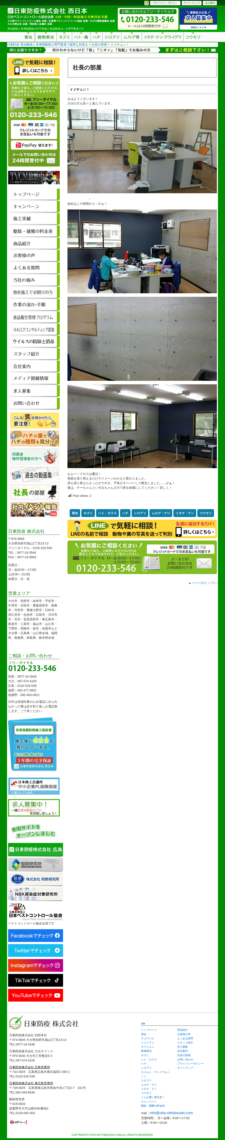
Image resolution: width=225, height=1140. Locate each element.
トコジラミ (147, 1042)
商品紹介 (182, 1029)
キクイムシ (147, 1046)
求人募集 (182, 1046)
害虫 (28, 37)
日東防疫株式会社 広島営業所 (29, 1067)
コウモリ (193, 37)
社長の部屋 (184, 1055)
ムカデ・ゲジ (161, 513)
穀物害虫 (45, 37)
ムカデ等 (131, 37)
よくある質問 (185, 1038)
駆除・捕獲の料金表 (153, 1105)
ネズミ (64, 37)
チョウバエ (147, 1038)
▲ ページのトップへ (202, 583)
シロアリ (112, 37)
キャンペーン (149, 1101)
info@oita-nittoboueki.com (171, 1113)
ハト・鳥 (81, 37)
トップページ (149, 1029)
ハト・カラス (107, 513)
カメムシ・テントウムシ (155, 1072)
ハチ (96, 37)
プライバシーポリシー (190, 1063)
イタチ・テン (163, 37)
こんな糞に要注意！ (153, 1097)
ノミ (143, 1076)
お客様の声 (184, 1034)
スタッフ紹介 (185, 1042)
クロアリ (146, 1080)
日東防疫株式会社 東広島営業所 (31, 1083)
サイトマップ (185, 1067)
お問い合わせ (185, 1059)
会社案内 (182, 1050)
